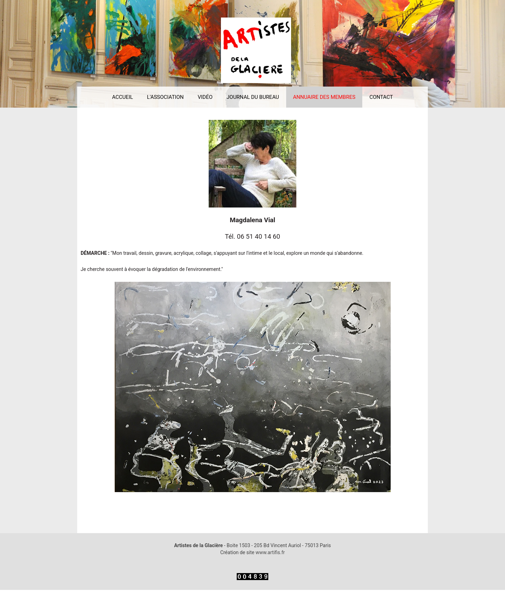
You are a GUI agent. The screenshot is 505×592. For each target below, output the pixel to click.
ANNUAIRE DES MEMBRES (324, 97)
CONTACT (381, 97)
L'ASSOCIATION (165, 97)
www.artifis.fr (270, 552)
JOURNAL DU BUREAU (253, 97)
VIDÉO (205, 97)
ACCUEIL (122, 97)
